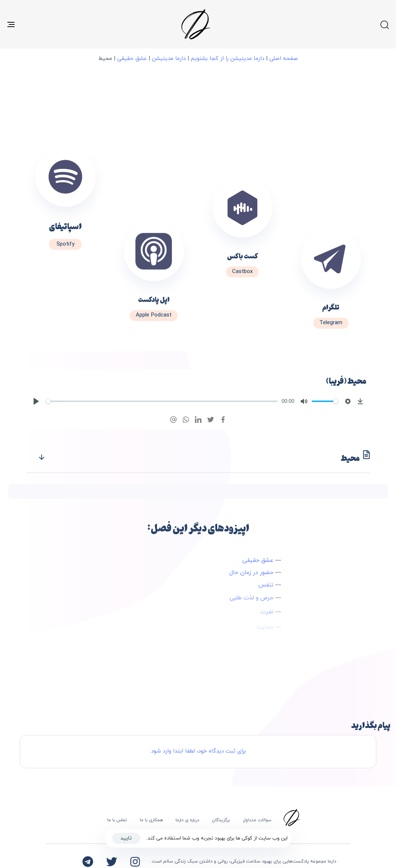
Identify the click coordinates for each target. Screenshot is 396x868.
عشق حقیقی (132, 58)
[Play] (36, 401)
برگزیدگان (221, 820)
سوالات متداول (257, 820)
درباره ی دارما (187, 820)
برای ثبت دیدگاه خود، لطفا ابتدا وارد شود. (198, 751)
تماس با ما (117, 820)
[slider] (162, 401)
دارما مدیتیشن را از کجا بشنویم (227, 58)
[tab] (198, 457)
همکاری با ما (151, 820)
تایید (126, 838)
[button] (384, 24)
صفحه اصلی (283, 58)
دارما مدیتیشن (169, 58)
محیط (204, 457)
